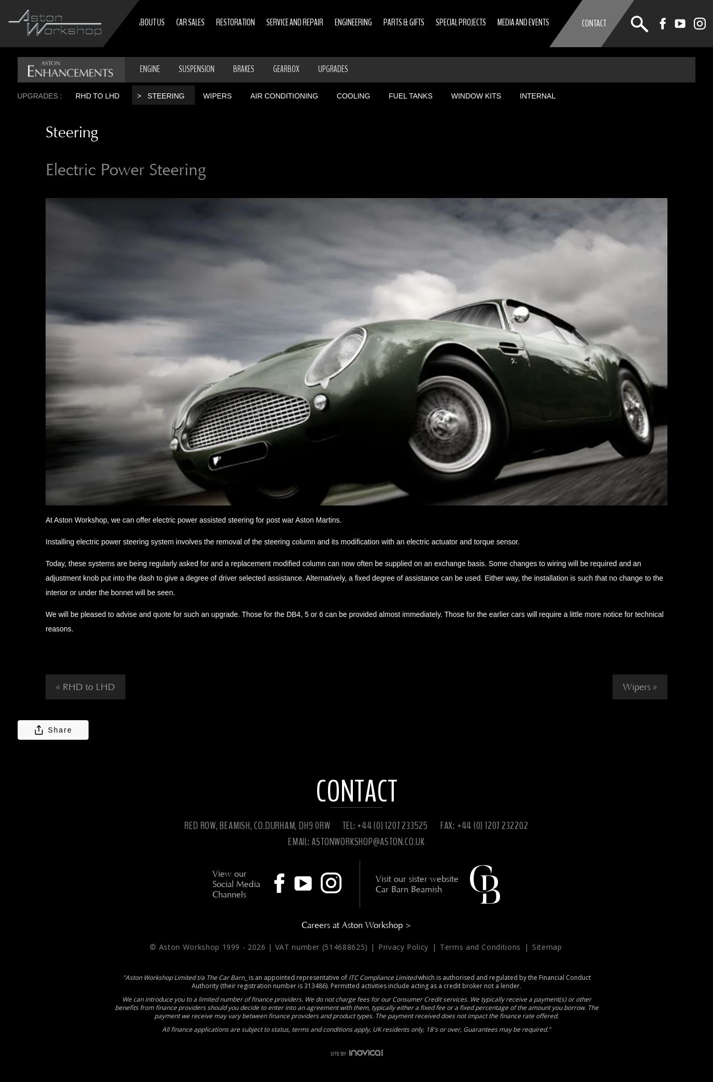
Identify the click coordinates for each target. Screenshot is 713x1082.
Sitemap (547, 947)
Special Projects (461, 22)
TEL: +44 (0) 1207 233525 (385, 826)
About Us (151, 22)
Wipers (217, 96)
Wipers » (640, 687)
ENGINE (150, 69)
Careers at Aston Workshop (356, 925)
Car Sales (190, 22)
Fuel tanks (411, 96)
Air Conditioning (284, 96)
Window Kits (476, 96)
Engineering (353, 22)
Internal (537, 96)
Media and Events (523, 22)
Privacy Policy (404, 947)
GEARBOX (286, 69)
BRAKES (243, 69)
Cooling (353, 96)
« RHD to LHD (85, 687)
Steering (166, 96)
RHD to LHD (98, 96)
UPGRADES (333, 69)
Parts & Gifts (403, 22)
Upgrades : (39, 96)
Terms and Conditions (481, 947)
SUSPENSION (197, 69)
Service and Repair (294, 22)
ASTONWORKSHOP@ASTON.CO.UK (368, 842)
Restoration (235, 22)
